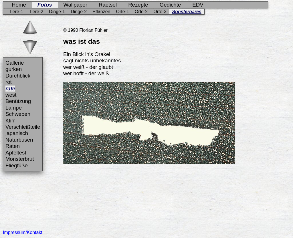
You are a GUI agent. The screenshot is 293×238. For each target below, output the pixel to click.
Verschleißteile (22, 127)
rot (8, 82)
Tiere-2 (36, 11)
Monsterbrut (19, 159)
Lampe (13, 108)
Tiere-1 (16, 11)
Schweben (17, 114)
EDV (197, 5)
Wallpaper (75, 5)
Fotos (44, 5)
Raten (12, 146)
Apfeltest (15, 153)
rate (10, 89)
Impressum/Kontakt (22, 232)
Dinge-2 (79, 11)
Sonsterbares (186, 11)
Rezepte (138, 5)
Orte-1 (122, 11)
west (10, 95)
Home (19, 5)
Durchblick (17, 76)
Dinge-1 (57, 11)
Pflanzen (101, 11)
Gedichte (170, 5)
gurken (13, 69)
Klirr (10, 121)
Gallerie (14, 63)
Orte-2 (141, 11)
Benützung (18, 101)
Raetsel (108, 5)
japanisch (16, 133)
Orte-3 (159, 11)
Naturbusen (19, 140)
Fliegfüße (16, 165)
